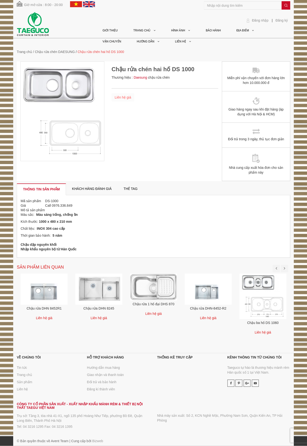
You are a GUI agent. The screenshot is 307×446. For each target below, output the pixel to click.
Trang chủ (24, 375)
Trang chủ (24, 52)
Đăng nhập (260, 20)
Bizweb (97, 441)
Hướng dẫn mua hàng (103, 368)
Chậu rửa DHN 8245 (98, 308)
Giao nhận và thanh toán (105, 375)
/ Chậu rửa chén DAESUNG (54, 52)
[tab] (41, 189)
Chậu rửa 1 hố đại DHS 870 (153, 304)
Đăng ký (282, 20)
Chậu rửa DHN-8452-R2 (208, 308)
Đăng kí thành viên (101, 389)
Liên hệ (22, 389)
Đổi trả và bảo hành (102, 382)
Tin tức (22, 368)
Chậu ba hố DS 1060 (262, 323)
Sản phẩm (24, 382)
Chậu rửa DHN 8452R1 (44, 308)
